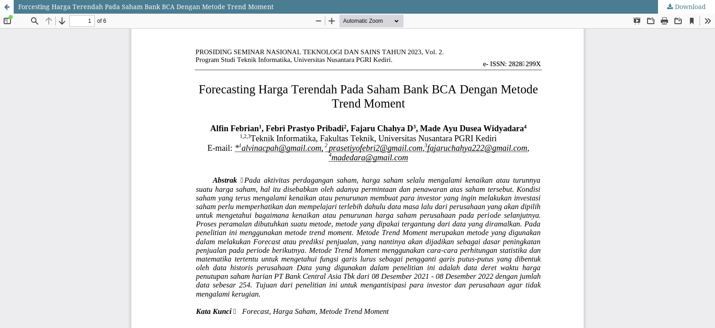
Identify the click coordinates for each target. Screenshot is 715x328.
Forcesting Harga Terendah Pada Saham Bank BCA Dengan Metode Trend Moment (146, 6)
